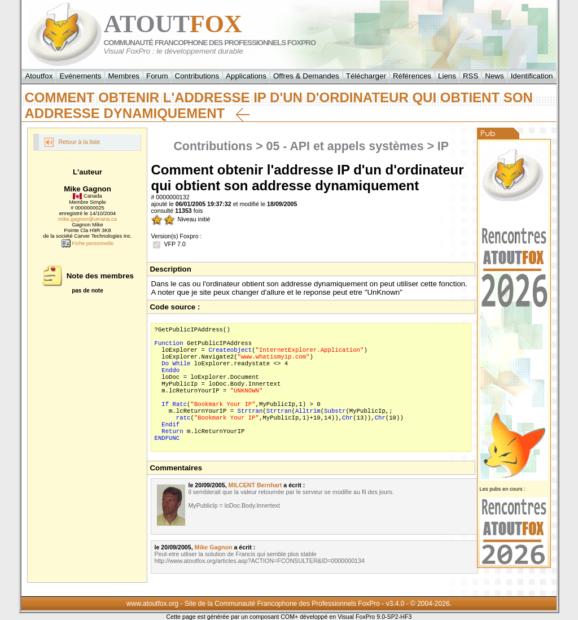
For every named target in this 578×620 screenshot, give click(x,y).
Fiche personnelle (87, 243)
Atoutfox (38, 76)
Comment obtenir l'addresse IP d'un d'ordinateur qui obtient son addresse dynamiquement (278, 105)
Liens (447, 76)
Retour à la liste (72, 142)
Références (412, 76)
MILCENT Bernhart (255, 485)
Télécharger (366, 76)
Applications (246, 76)
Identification (532, 76)
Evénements (80, 76)
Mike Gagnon (214, 547)
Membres (123, 76)
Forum (157, 76)
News (494, 76)
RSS (470, 76)
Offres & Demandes (306, 76)
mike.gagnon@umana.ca (87, 219)
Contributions (197, 76)
